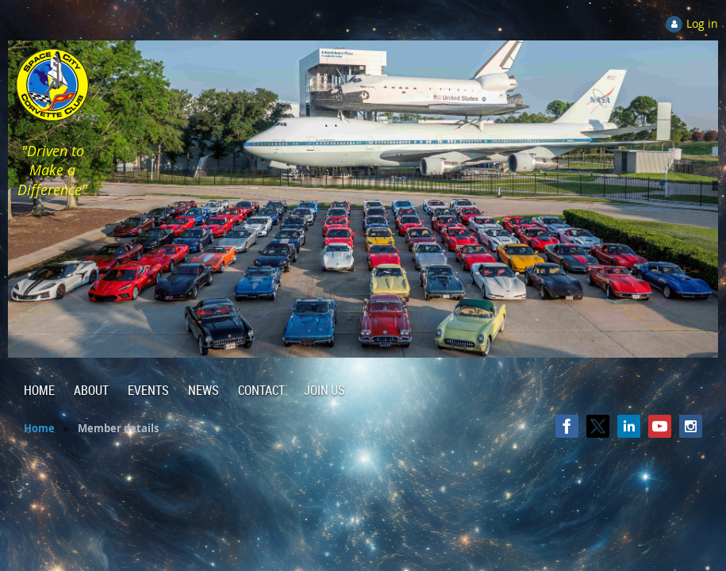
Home (39, 428)
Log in (702, 23)
